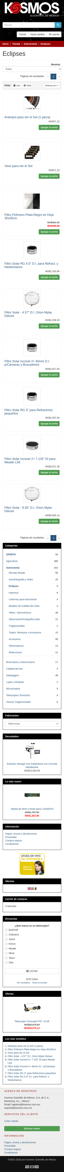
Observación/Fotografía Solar (24, 619)
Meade (10, 948)
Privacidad (10, 837)
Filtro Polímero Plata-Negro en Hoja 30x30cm (32, 1049)
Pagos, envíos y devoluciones (21, 833)
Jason (10, 939)
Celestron (12, 934)
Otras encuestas (39, 983)
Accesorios (14, 639)
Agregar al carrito (49, 127)
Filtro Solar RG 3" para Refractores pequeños (32, 1073)
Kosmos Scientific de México (41, 1159)
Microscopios (13, 688)
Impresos (14, 592)
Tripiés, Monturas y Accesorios (25, 632)
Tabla (27, 85)
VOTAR (32, 971)
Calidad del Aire (14, 668)
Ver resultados (23, 983)
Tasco (10, 958)
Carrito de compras (16, 899)
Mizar (10, 953)
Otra (9, 962)
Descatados (12, 736)
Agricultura (12, 561)
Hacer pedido (37, 34)
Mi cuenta (54, 34)
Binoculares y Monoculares (20, 662)
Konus (10, 943)
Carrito (22, 34)
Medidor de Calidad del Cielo (24, 606)
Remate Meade (17, 572)
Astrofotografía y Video (21, 579)
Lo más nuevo (13, 781)
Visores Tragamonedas (18, 702)
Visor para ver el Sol (18, 166)
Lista (16, 85)
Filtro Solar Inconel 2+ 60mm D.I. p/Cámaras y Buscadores (27, 363)
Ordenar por (51, 85)
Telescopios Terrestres (18, 695)
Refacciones (15, 652)
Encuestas (11, 918)
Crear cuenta (11, 1121)
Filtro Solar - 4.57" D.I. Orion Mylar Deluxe (30, 1056)
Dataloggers (12, 675)
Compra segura (13, 840)
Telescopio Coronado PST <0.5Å (32, 1021)
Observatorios (16, 645)
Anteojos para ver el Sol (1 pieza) (27, 117)
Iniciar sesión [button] (32, 1128)
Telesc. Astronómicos (20, 612)
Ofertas (9, 993)
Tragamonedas (17, 626)
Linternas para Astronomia (23, 599)
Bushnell (11, 929)
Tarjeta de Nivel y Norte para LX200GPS (32, 809)
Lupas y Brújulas (15, 682)
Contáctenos (12, 844)
